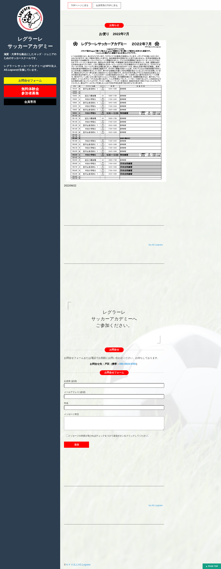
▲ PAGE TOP (211, 566)
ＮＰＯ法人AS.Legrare (78, 564)
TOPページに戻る (79, 5)
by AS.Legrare (156, 244)
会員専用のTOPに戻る (107, 5)
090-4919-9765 (127, 364)
